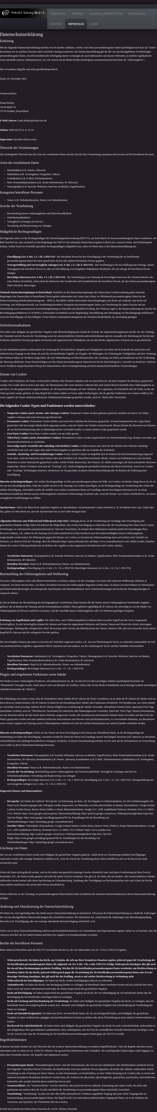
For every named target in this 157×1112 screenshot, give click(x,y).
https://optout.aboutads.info (75, 541)
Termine (77, 13)
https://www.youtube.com (97, 829)
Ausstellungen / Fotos (105, 13)
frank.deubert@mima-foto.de (32, 120)
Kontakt (56, 24)
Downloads (136, 13)
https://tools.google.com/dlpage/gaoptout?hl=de (47, 817)
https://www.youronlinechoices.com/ (111, 541)
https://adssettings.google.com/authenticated (51, 821)
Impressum (76, 24)
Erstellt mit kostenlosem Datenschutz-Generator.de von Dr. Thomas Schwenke (38, 1108)
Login (94, 24)
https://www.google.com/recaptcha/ (39, 813)
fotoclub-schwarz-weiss (25, 139)
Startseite (58, 13)
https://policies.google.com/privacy (98, 813)
